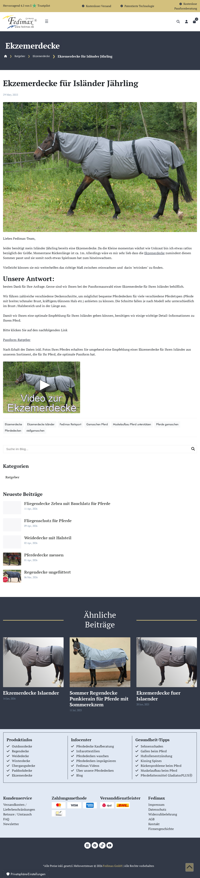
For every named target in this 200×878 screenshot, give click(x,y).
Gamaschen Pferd (97, 424)
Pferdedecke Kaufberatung (95, 746)
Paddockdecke (22, 770)
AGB (151, 819)
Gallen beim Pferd (154, 751)
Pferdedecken (13, 431)
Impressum (156, 804)
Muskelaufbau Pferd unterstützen (132, 424)
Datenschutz (157, 809)
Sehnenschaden (152, 746)
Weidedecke (20, 756)
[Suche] (178, 22)
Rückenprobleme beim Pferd (161, 765)
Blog (79, 775)
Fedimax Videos (87, 765)
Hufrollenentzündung (156, 756)
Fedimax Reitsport (70, 424)
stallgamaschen (35, 431)
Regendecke (20, 751)
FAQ (6, 819)
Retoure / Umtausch (17, 814)
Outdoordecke (22, 746)
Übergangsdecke (23, 765)
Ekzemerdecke (41, 56)
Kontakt (154, 824)
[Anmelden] (186, 22)
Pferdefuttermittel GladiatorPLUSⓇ (166, 775)
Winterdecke (21, 761)
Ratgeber (20, 56)
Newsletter (11, 824)
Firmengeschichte (161, 829)
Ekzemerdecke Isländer (40, 424)
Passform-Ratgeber (16, 340)
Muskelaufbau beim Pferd (159, 770)
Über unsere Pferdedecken (95, 770)
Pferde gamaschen (167, 424)
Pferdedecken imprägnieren (96, 761)
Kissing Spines (151, 761)
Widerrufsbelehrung (162, 814)
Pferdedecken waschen (92, 756)
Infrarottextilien (88, 751)
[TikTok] (102, 845)
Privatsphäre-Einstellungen (25, 874)
